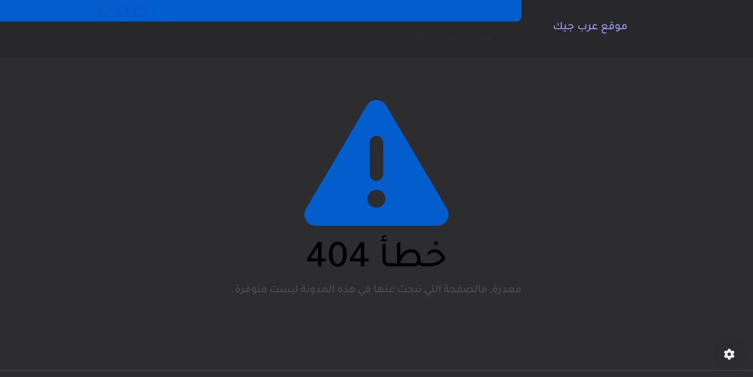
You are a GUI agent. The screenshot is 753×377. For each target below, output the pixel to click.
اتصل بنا (371, 10)
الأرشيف (335, 10)
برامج (423, 38)
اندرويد (451, 38)
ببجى (399, 38)
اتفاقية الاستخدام (420, 10)
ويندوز (481, 38)
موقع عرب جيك (590, 28)
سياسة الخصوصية (483, 10)
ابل (378, 38)
